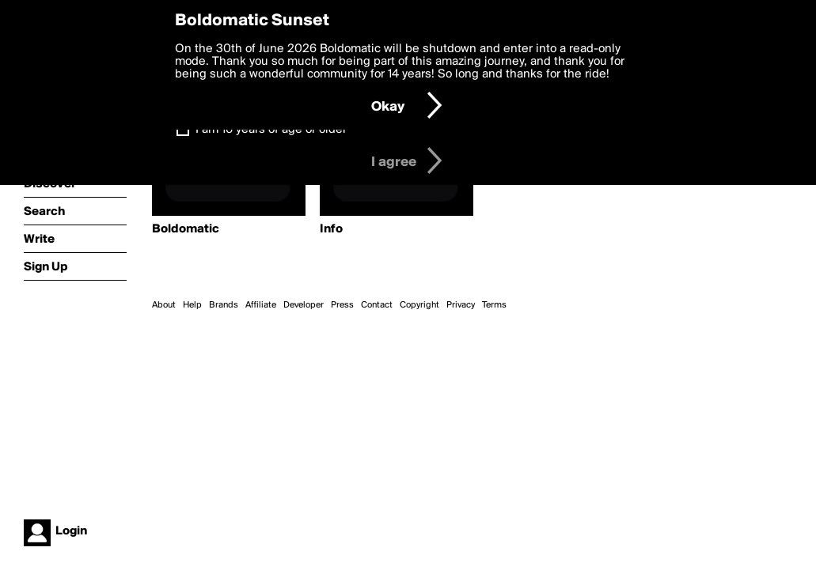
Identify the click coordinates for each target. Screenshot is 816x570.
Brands (223, 305)
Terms (494, 305)
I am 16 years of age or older (271, 129)
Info (331, 229)
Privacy (460, 305)
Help (192, 305)
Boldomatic (185, 229)
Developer (303, 305)
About (164, 305)
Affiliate (260, 305)
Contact (377, 305)
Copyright (419, 305)
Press (342, 305)
